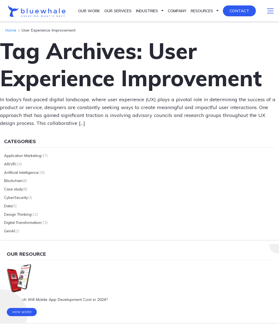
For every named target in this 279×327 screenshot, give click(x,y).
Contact (239, 10)
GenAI (9, 231)
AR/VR (10, 164)
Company (177, 10)
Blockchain (13, 180)
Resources (202, 10)
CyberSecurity (16, 197)
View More (22, 312)
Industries (147, 10)
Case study (13, 189)
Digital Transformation (22, 222)
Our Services (118, 10)
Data (8, 206)
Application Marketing (22, 155)
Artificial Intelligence (21, 172)
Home (10, 30)
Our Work (89, 10)
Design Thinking (17, 214)
